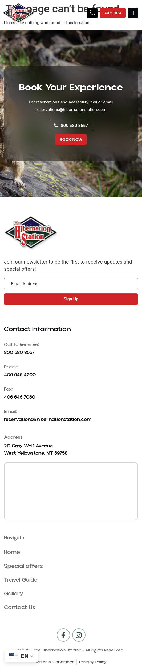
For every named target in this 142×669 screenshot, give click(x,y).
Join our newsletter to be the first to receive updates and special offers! (68, 265)
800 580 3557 (19, 352)
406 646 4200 (20, 375)
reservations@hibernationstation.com (71, 109)
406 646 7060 (19, 397)
